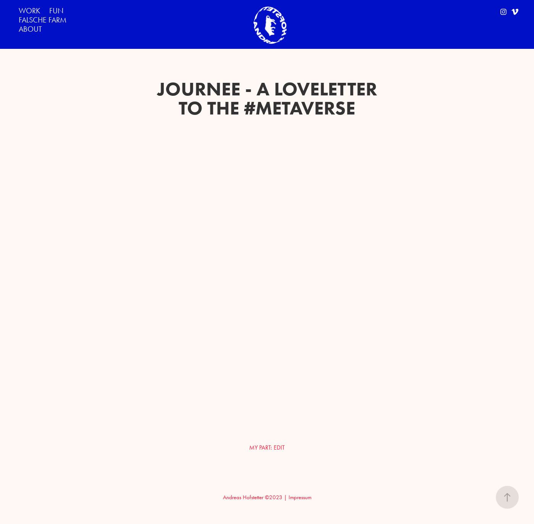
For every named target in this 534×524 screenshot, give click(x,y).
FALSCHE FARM (42, 19)
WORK (29, 10)
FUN (56, 10)
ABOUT (30, 29)
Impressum (300, 497)
